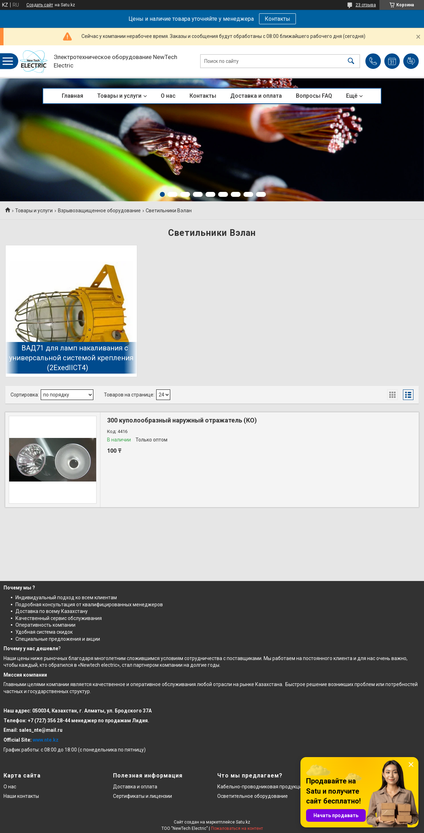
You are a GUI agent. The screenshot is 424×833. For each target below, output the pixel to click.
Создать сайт (39, 4)
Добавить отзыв (411, 61)
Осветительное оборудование (252, 796)
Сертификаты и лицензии (142, 796)
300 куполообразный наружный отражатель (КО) (182, 420)
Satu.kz (243, 822)
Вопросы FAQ (314, 95)
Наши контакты (21, 796)
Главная (72, 95)
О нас (168, 95)
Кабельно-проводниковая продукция (261, 786)
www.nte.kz (46, 740)
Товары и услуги (119, 95)
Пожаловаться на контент (237, 828)
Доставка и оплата (256, 95)
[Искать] (351, 61)
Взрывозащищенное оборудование (99, 210)
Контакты (277, 18)
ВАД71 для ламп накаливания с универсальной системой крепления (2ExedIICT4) (71, 358)
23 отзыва (366, 4)
